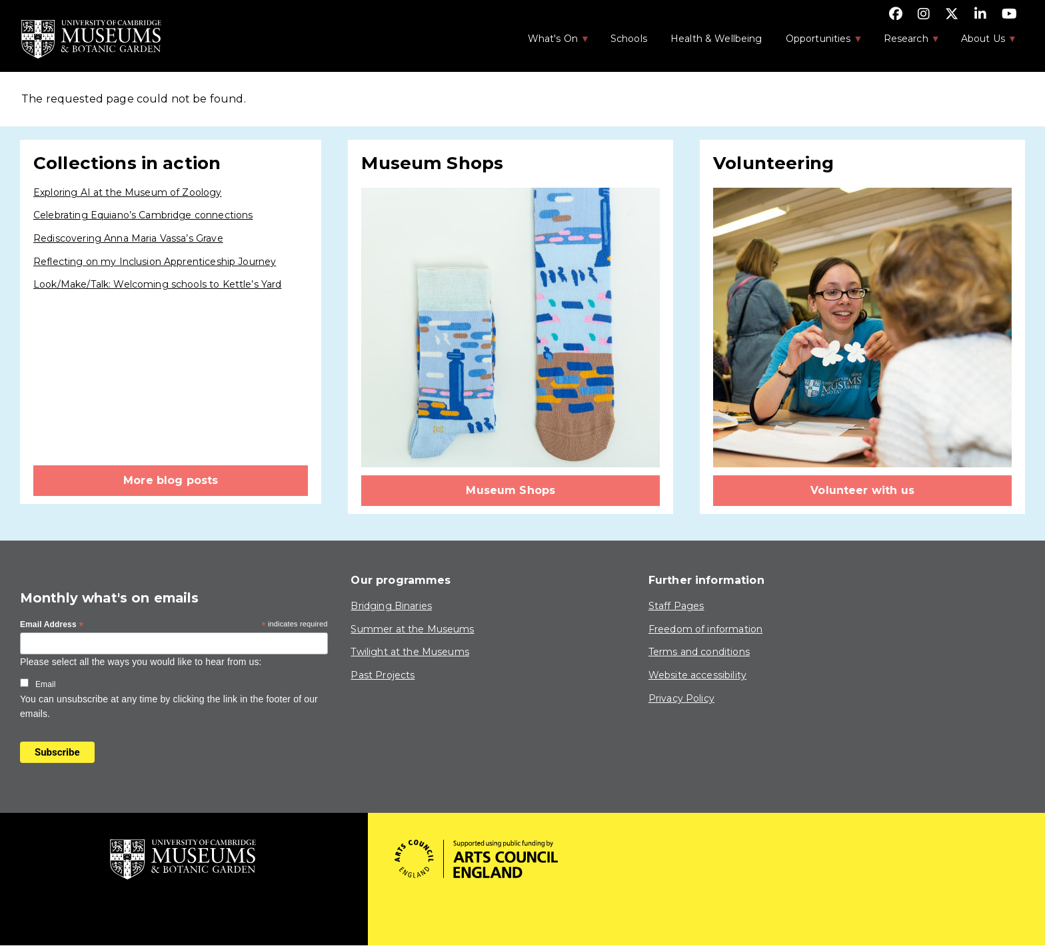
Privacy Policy (681, 698)
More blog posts (170, 480)
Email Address (52, 625)
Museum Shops (510, 490)
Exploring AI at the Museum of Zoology (127, 192)
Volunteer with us (862, 490)
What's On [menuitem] (552, 43)
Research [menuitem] (905, 43)
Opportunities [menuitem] (817, 43)
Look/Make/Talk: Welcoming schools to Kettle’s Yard (157, 284)
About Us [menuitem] (982, 43)
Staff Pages (676, 606)
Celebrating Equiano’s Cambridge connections (143, 215)
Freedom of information (705, 629)
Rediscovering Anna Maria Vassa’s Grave (128, 238)
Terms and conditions (699, 652)
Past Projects (383, 675)
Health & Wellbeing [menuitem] (716, 39)
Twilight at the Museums (410, 652)
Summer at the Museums (412, 629)
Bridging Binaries (391, 606)
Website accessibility (697, 675)
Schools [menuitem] (628, 39)
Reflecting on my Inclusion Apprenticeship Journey (154, 262)
